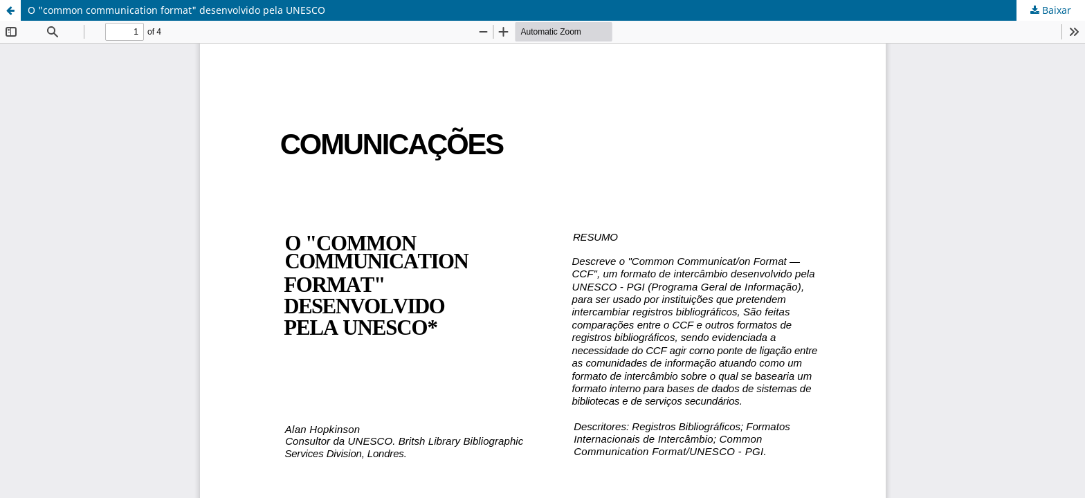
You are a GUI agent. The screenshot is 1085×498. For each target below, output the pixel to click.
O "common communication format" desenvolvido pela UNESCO (176, 10)
